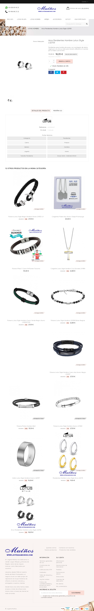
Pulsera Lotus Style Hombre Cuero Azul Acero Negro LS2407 (68, 373)
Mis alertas (59, 584)
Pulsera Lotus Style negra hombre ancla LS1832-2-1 (26, 216)
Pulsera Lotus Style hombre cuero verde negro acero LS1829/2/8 (26, 321)
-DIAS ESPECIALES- (80, 19)
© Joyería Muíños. (11, 609)
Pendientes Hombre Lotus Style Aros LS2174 (68, 478)
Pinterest (63, 72)
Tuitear (57, 72)
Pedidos (59, 569)
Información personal (60, 561)
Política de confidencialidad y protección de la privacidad (46, 584)
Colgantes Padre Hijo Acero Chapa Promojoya (68, 216)
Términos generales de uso (46, 561)
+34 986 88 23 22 (12, 11)
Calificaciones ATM (46, 569)
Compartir (51, 72)
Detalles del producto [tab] (41, 110)
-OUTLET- (68, 19)
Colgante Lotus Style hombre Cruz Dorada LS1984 (68, 268)
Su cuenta (60, 557)
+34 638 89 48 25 (12, 7)
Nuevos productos (51, 550)
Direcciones (60, 576)
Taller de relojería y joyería (46, 576)
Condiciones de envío (45, 566)
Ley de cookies (44, 579)
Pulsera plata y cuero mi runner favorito (26, 268)
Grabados (43, 572)
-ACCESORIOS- (57, 19)
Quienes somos (51, 548)
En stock (43, 130)
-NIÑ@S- (46, 19)
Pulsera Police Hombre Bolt (26, 426)
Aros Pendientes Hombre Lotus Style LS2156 (26, 530)
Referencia (42, 127)
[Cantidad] (50, 61)
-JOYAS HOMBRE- (35, 19)
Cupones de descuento (60, 580)
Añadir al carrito (64, 61)
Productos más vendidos (67, 550)
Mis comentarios (61, 586)
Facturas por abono (60, 573)
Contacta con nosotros (66, 548)
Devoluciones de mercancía (61, 566)
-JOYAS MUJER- (22, 19)
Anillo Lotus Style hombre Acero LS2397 (26, 478)
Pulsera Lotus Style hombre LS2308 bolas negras (68, 320)
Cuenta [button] (85, 1)
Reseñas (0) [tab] (57, 110)
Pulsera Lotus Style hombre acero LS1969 (68, 426)
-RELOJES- (10, 19)
